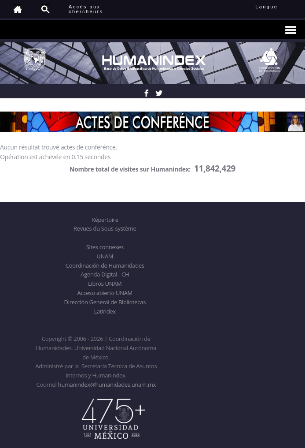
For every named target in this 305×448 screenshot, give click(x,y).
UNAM (104, 256)
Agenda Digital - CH (105, 274)
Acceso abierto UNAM (104, 293)
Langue (276, 6)
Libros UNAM (104, 283)
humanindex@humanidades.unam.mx (107, 384)
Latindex (105, 311)
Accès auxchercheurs (86, 9)
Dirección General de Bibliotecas (105, 302)
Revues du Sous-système (104, 228)
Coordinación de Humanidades (105, 265)
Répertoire (105, 220)
